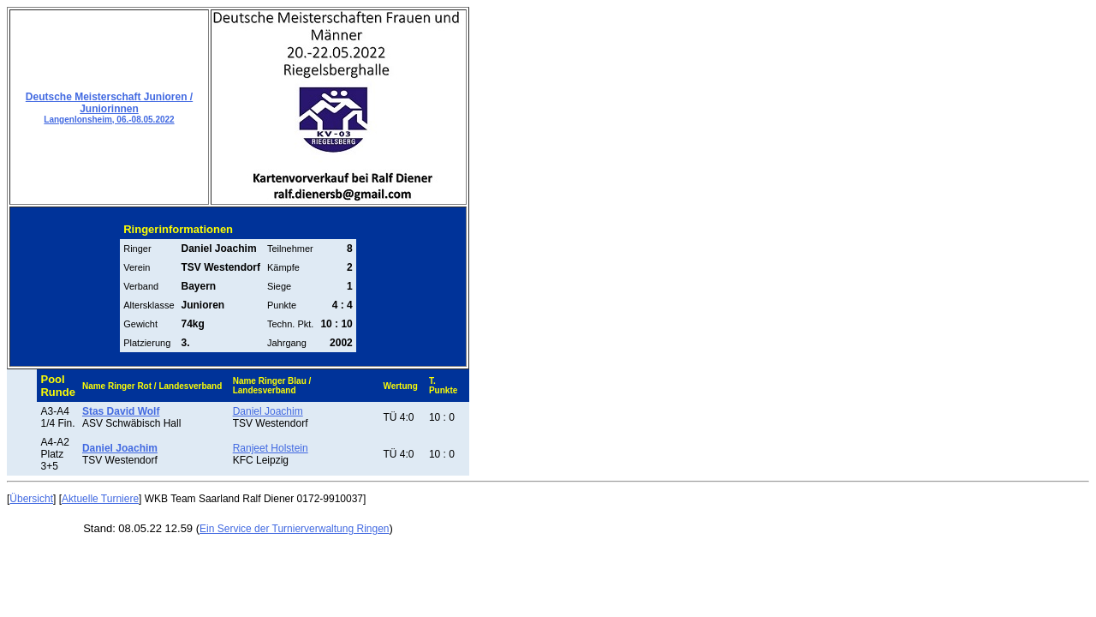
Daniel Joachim (268, 411)
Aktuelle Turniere (100, 499)
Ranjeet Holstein (270, 448)
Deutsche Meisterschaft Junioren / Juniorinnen (109, 107)
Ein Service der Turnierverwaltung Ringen (294, 529)
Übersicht (31, 499)
